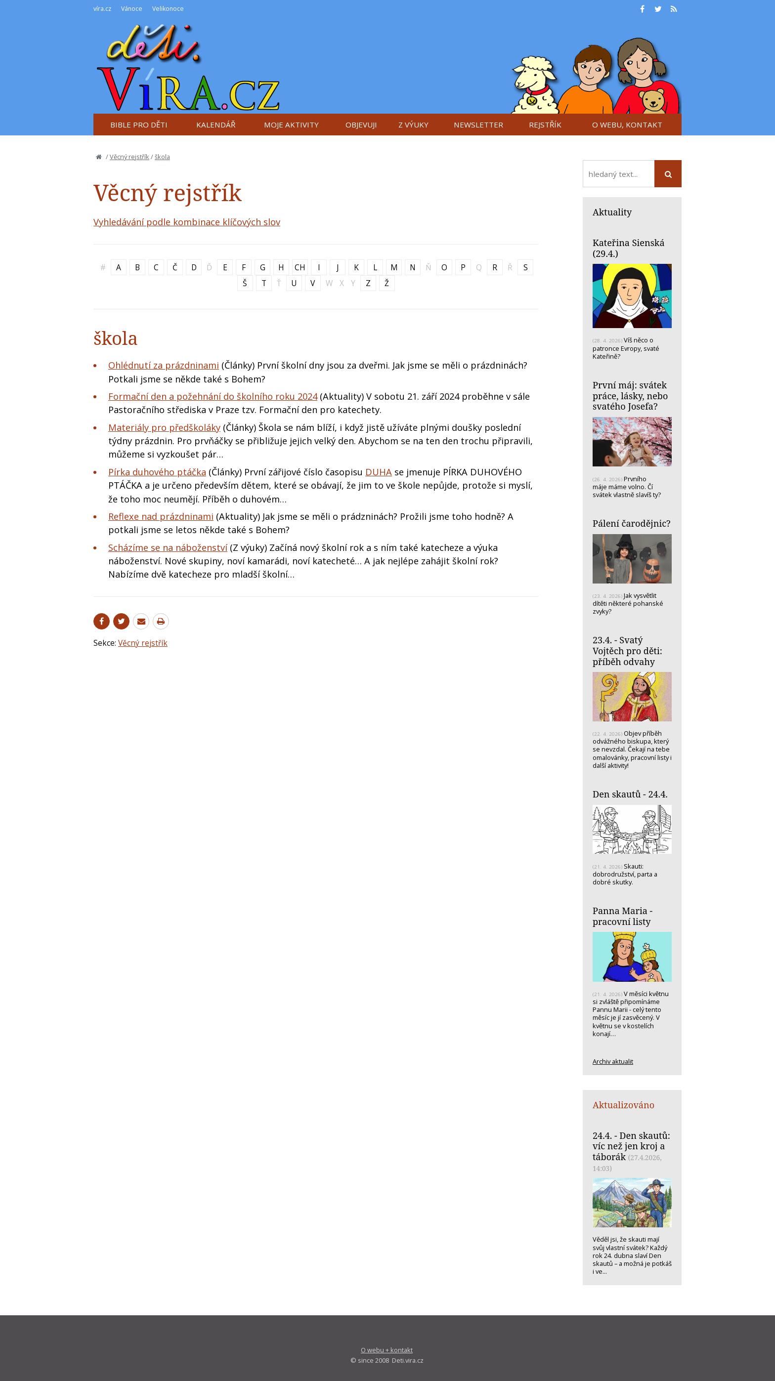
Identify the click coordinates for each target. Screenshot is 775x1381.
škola (162, 156)
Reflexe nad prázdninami (161, 516)
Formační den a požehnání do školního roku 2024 (212, 396)
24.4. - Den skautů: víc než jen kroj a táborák (631, 1146)
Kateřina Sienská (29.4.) (629, 248)
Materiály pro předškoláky (164, 427)
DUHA (378, 472)
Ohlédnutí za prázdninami (163, 365)
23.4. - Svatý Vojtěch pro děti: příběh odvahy (627, 650)
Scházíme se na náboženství (167, 547)
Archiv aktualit (613, 1061)
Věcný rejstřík (129, 156)
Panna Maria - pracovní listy (622, 916)
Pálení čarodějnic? (632, 523)
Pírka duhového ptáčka (157, 472)
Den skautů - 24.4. (630, 794)
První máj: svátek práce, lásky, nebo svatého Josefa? (630, 395)
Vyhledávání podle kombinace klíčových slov (186, 222)
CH (300, 267)
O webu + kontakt (387, 1349)
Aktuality (612, 212)
